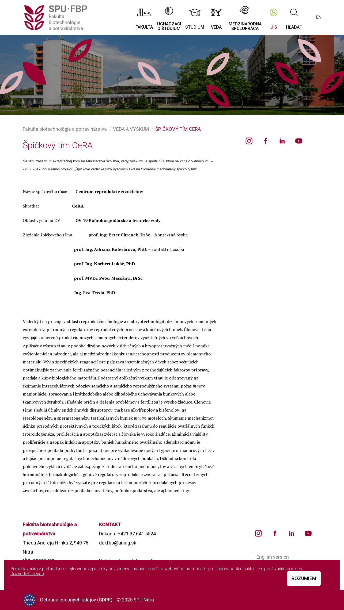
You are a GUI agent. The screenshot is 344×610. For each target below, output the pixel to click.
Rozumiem (304, 578)
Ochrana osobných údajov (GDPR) (77, 600)
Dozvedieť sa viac (27, 573)
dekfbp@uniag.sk (117, 543)
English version (272, 557)
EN (319, 17)
